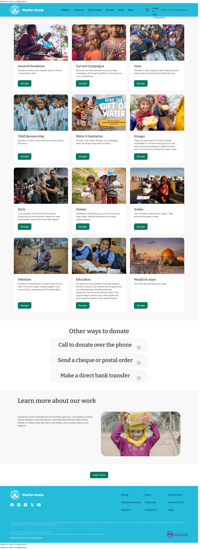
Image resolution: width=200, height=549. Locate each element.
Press (148, 494)
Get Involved (175, 494)
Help (171, 509)
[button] (65, 10)
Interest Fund (175, 502)
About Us (126, 509)
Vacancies (150, 502)
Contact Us (150, 509)
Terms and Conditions (34, 538)
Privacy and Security (17, 538)
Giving (124, 494)
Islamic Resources (131, 502)
